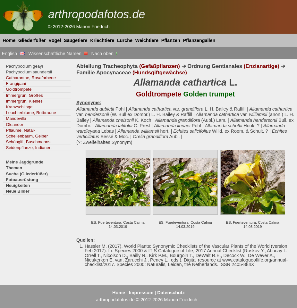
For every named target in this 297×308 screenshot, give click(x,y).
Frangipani (16, 83)
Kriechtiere (102, 40)
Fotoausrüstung (22, 179)
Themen (14, 167)
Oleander (14, 124)
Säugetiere (76, 40)
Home (9, 40)
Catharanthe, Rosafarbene (31, 77)
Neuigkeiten (18, 185)
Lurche (124, 40)
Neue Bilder (17, 191)
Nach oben (105, 53)
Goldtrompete (18, 89)
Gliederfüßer (32, 40)
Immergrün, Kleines (24, 101)
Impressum (141, 292)
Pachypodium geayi (24, 66)
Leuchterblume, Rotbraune (31, 112)
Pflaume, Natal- (20, 130)
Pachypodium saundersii (29, 72)
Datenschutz (171, 292)
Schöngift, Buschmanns (28, 141)
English (13, 53)
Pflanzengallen (199, 40)
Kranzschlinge (19, 106)
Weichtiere (147, 40)
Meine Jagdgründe (24, 162)
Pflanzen (170, 40)
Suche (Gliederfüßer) (27, 173)
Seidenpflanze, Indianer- (29, 147)
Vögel (54, 40)
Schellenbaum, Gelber (27, 136)
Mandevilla (16, 118)
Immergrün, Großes (24, 95)
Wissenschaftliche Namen (58, 53)
